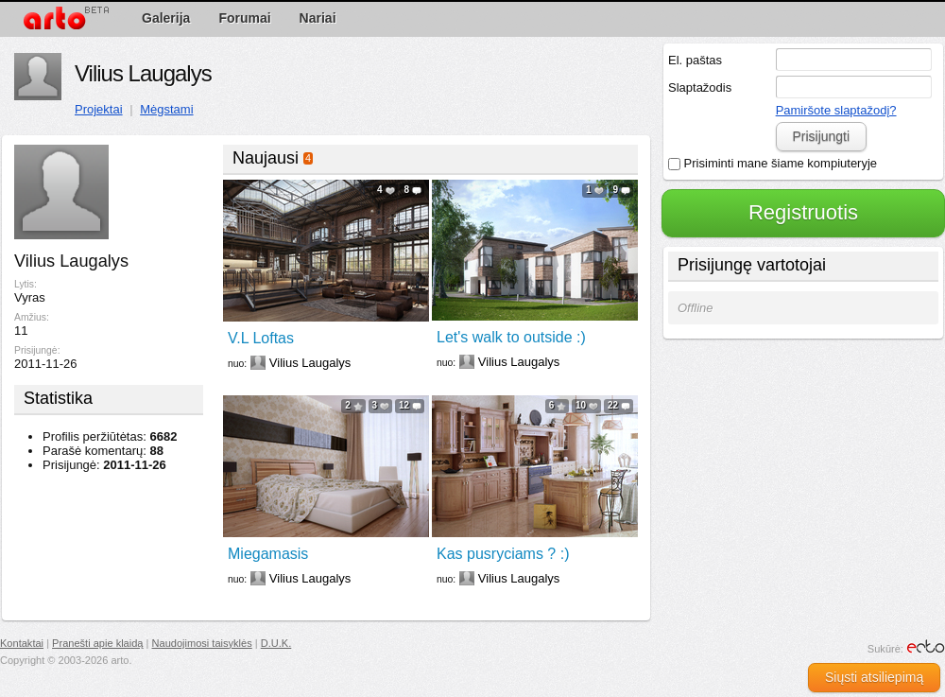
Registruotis (803, 212)
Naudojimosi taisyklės (202, 643)
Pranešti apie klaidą (97, 643)
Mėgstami (166, 109)
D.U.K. (276, 643)
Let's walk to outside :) (511, 337)
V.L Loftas (261, 338)
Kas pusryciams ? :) (503, 554)
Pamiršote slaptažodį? (836, 110)
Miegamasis (268, 554)
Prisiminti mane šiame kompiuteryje (772, 163)
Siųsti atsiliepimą (874, 677)
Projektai (99, 109)
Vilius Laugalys (143, 73)
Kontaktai (21, 643)
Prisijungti (821, 136)
